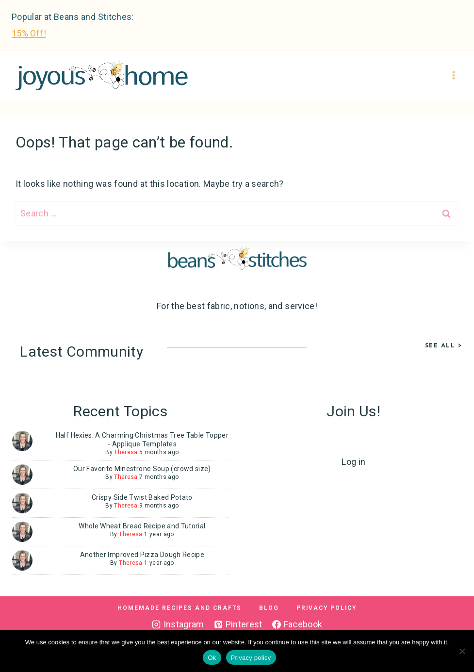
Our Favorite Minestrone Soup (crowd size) (142, 469)
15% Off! (29, 33)
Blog (269, 608)
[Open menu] (453, 75)
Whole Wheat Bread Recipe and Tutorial (142, 526)
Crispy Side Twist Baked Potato (142, 497)
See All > (444, 345)
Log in (353, 462)
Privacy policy (251, 657)
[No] (462, 651)
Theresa (126, 452)
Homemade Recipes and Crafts (179, 608)
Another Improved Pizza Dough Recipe (142, 554)
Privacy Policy (326, 608)
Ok (212, 657)
